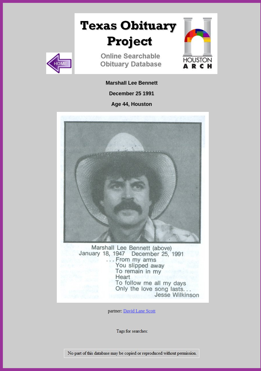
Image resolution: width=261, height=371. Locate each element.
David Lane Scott (139, 310)
